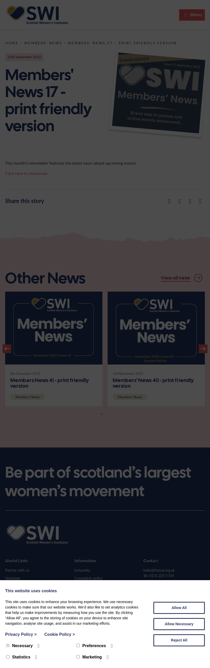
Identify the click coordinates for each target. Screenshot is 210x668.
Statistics (18, 657)
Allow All (179, 608)
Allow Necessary (179, 624)
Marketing (89, 657)
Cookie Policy (59, 634)
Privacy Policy (21, 634)
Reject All (179, 640)
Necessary (19, 646)
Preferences (91, 646)
